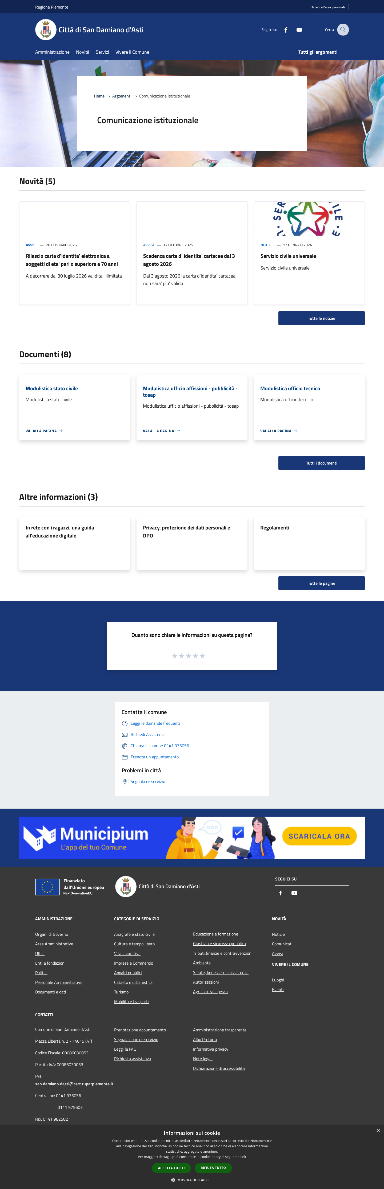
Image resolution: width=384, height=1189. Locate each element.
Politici (41, 972)
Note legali (203, 1058)
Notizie (267, 245)
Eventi (278, 989)
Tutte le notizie (321, 318)
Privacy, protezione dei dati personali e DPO (186, 531)
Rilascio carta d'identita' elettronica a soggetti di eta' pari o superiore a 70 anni (72, 260)
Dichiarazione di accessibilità (219, 1068)
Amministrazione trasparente (219, 1030)
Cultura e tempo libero (134, 944)
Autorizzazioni (206, 982)
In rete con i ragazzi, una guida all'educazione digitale (60, 531)
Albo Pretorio (205, 1039)
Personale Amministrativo (58, 982)
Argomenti (121, 96)
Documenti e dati (50, 992)
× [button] (378, 1131)
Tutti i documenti (321, 463)
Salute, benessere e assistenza (221, 972)
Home (99, 96)
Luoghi (278, 980)
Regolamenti (274, 527)
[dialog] (192, 1157)
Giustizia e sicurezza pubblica (219, 943)
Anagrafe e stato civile (134, 934)
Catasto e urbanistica (133, 982)
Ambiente (202, 963)
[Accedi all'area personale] (328, 7)
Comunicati (282, 944)
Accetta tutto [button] (171, 1168)
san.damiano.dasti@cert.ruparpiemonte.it (74, 1084)
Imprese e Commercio (133, 963)
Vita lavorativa (127, 953)
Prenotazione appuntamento (140, 1030)
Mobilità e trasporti (131, 1001)
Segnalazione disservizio (136, 1039)
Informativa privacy (210, 1049)
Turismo (121, 992)
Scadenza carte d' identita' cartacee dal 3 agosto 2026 (189, 260)
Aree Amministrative (54, 944)
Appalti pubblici (128, 972)
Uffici (40, 953)
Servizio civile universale (288, 256)
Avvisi (31, 245)
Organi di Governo (51, 934)
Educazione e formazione (215, 934)
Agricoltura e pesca (210, 991)
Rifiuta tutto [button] (213, 1167)
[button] (192, 1180)
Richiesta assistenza (132, 1058)
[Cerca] (342, 29)
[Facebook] (281, 29)
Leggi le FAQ (125, 1049)
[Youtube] (295, 29)
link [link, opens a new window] (243, 1157)
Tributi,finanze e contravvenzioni (223, 953)
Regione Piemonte (51, 7)
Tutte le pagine (321, 583)
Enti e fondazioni (50, 963)
